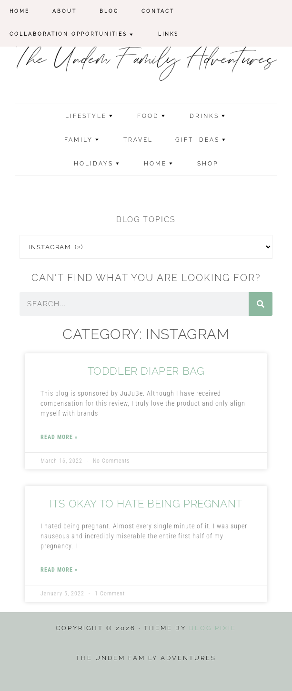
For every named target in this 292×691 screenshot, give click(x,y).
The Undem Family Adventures (146, 60)
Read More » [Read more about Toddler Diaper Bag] (59, 437)
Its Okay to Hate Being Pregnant (146, 503)
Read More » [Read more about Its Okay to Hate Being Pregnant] (59, 569)
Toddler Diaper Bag (146, 371)
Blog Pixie (212, 628)
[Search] (260, 304)
